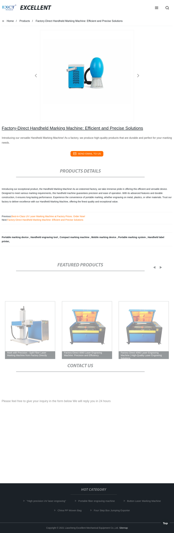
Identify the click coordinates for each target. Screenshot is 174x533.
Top (165, 522)
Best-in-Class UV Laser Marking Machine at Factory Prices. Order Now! (48, 216)
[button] (157, 8)
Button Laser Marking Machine (145, 501)
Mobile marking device (104, 237)
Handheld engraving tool (44, 237)
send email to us (87, 153)
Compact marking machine (75, 237)
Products (24, 21)
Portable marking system (132, 237)
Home (10, 21)
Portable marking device (15, 237)
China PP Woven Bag (71, 510)
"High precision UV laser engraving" (47, 501)
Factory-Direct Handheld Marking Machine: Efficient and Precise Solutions (45, 220)
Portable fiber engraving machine (97, 501)
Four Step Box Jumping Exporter (113, 510)
